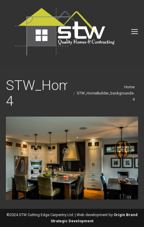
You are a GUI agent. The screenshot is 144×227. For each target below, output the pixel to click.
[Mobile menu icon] (134, 31)
